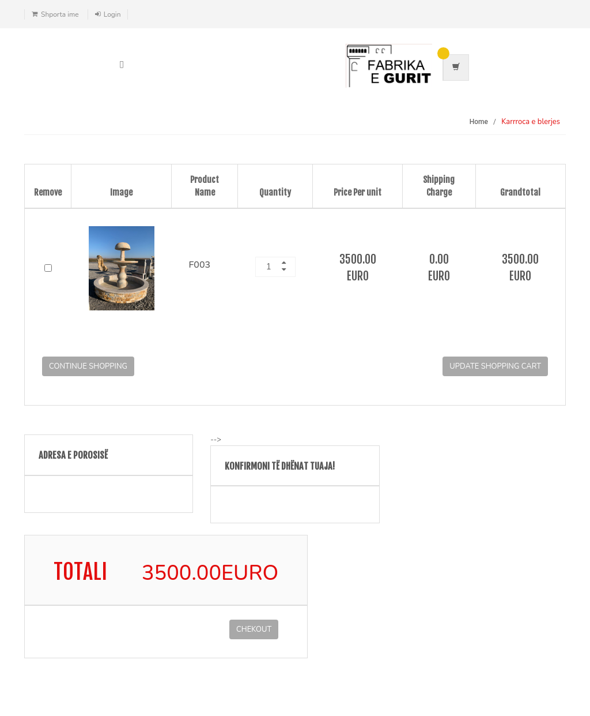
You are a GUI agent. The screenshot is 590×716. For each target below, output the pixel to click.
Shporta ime (60, 14)
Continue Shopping (88, 366)
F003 (200, 264)
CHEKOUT (253, 629)
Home (479, 122)
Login (112, 14)
